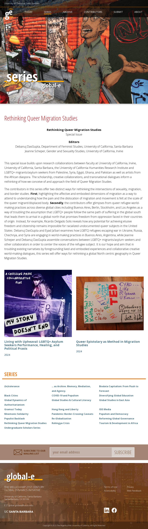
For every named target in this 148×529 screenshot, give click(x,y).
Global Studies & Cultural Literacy (71, 400)
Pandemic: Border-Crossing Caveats (72, 414)
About (138, 12)
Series (47, 12)
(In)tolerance (12, 386)
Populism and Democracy (113, 414)
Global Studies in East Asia (114, 400)
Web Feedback (134, 490)
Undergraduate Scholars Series (22, 427)
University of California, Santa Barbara (21, 3)
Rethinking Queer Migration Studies (25, 423)
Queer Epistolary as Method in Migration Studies (108, 343)
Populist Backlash (14, 418)
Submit (118, 12)
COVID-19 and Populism (65, 395)
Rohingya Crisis (61, 423)
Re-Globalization (61, 418)
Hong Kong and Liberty (65, 409)
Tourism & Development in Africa (118, 423)
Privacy (130, 487)
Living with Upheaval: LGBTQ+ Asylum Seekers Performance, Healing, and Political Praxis (33, 345)
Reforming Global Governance (116, 418)
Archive (67, 12)
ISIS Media (105, 409)
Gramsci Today (13, 409)
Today (28, 12)
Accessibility (110, 490)
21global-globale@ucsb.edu (19, 505)
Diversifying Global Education (116, 395)
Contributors (93, 12)
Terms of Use (110, 487)
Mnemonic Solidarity (16, 414)
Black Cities (11, 395)
